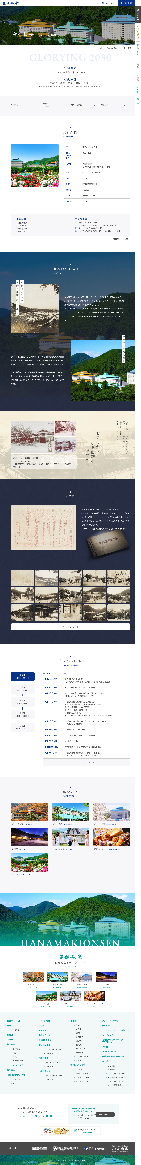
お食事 (78, 1029)
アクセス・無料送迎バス (17, 1065)
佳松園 (73, 1021)
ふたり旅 (79, 1070)
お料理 (10, 1035)
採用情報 (111, 1070)
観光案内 (11, 1070)
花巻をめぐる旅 (82, 1073)
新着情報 (43, 1030)
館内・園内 (11, 1044)
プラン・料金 (17, 1079)
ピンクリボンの (115, 1081)
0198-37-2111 (86, 1114)
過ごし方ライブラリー (79, 1065)
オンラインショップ (110, 1051)
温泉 (9, 1026)
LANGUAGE (110, 3)
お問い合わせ (44, 1035)
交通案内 (79, 1041)
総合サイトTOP (13, 1021)
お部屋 (10, 1040)
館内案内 (16, 1049)
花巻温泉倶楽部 (113, 1056)
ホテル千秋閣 (44, 1071)
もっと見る (70, 626)
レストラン (16, 1053)
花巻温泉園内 (18, 1061)
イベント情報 (44, 1021)
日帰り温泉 (17, 1030)
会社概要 (111, 1066)
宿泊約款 (106, 1026)
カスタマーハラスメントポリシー (115, 1030)
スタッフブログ (45, 1026)
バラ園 (105, 1047)
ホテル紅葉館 (44, 1045)
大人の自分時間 (82, 1077)
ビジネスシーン (82, 1081)
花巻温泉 (113, 1041)
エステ (15, 1057)
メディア (114, 1085)
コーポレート (107, 1061)
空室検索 (128, 3)
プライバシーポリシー (111, 1021)
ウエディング (81, 1048)
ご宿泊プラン (49, 1053)
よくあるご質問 (45, 1040)
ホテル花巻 (44, 1058)
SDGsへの (115, 1077)
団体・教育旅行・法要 (16, 1075)
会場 (14, 1083)
